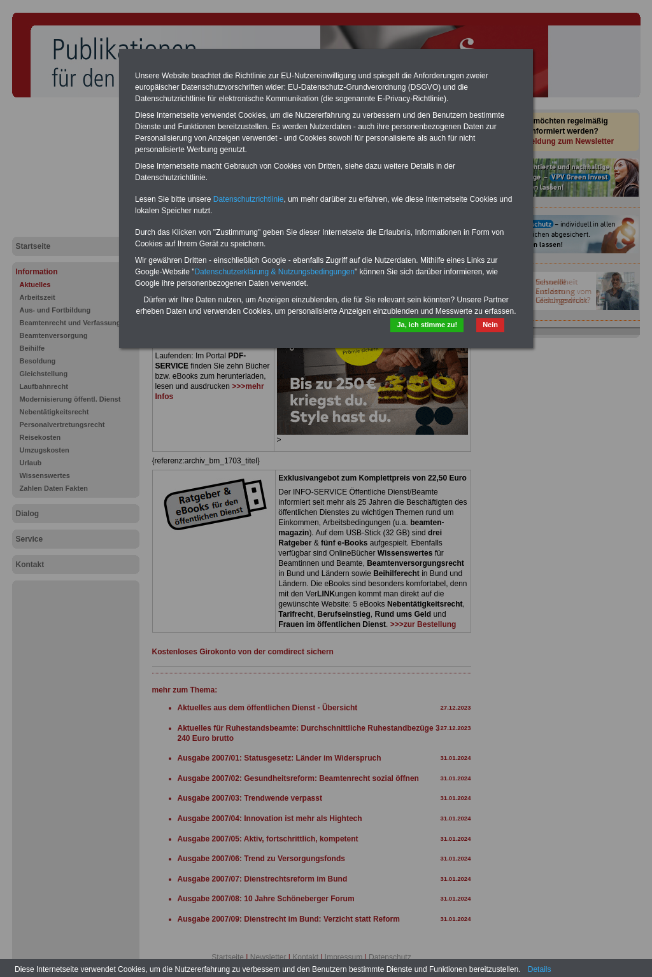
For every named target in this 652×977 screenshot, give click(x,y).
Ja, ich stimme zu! (427, 324)
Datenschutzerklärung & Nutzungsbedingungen (274, 271)
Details (539, 969)
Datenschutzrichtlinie (248, 199)
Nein (490, 324)
